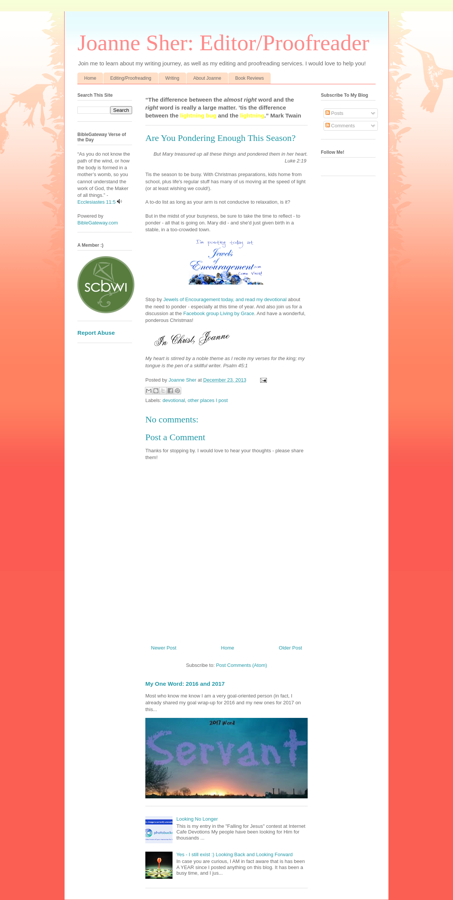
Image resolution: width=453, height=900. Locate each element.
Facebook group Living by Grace (218, 313)
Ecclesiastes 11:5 (96, 202)
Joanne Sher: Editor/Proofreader (223, 42)
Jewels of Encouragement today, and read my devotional (225, 299)
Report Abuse (96, 332)
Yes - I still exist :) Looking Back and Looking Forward (234, 854)
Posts (334, 113)
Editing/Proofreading (130, 78)
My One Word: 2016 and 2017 (185, 683)
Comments (340, 125)
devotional (174, 400)
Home (90, 78)
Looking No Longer (197, 819)
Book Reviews (249, 78)
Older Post (290, 648)
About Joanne (207, 78)
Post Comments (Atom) (241, 665)
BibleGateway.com (97, 223)
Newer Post (163, 648)
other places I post (208, 400)
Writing (172, 78)
